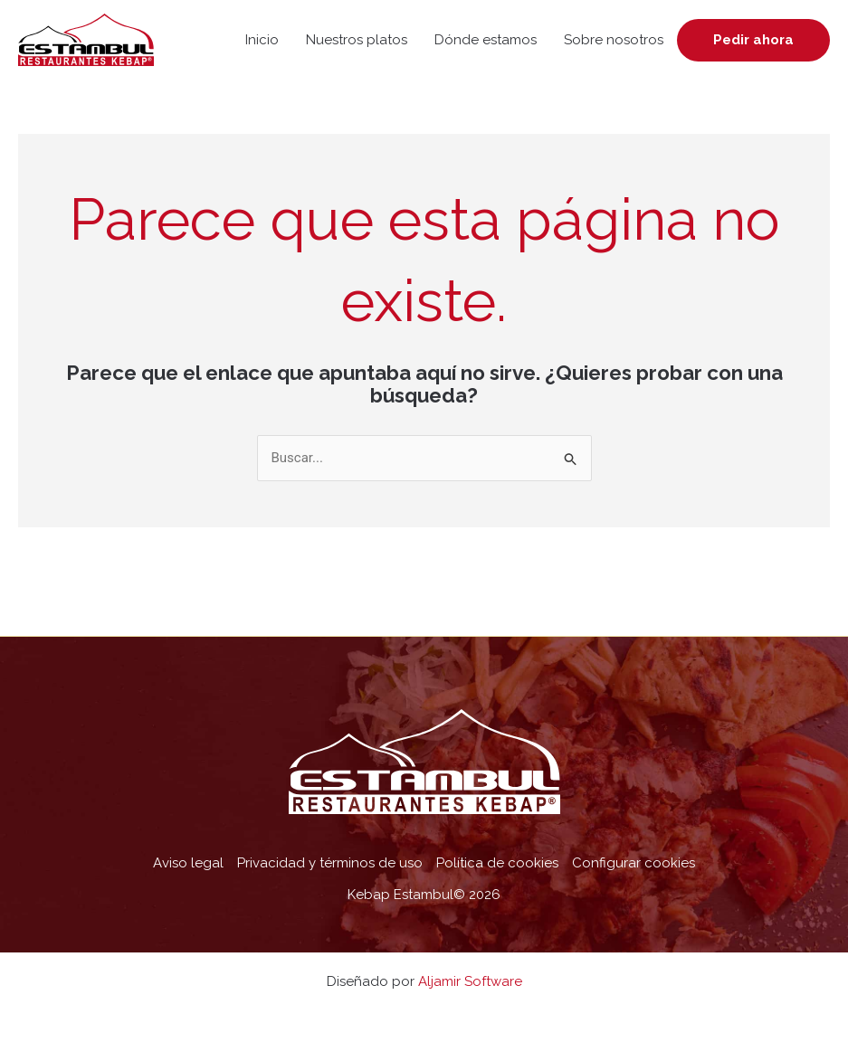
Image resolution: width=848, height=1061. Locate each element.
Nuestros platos (356, 40)
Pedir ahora (753, 40)
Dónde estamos (485, 40)
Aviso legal (188, 863)
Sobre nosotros (613, 40)
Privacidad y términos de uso (330, 863)
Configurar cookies (633, 863)
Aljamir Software (470, 981)
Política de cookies (497, 863)
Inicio (262, 40)
